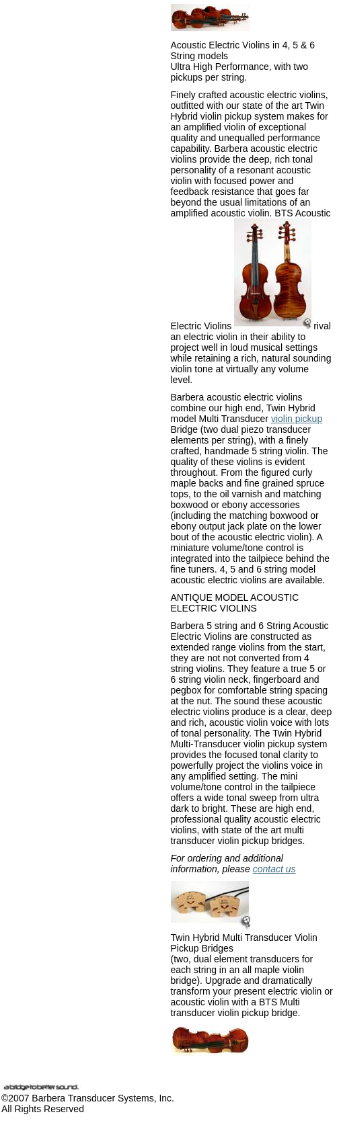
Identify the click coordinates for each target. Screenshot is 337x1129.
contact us (274, 869)
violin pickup (296, 418)
